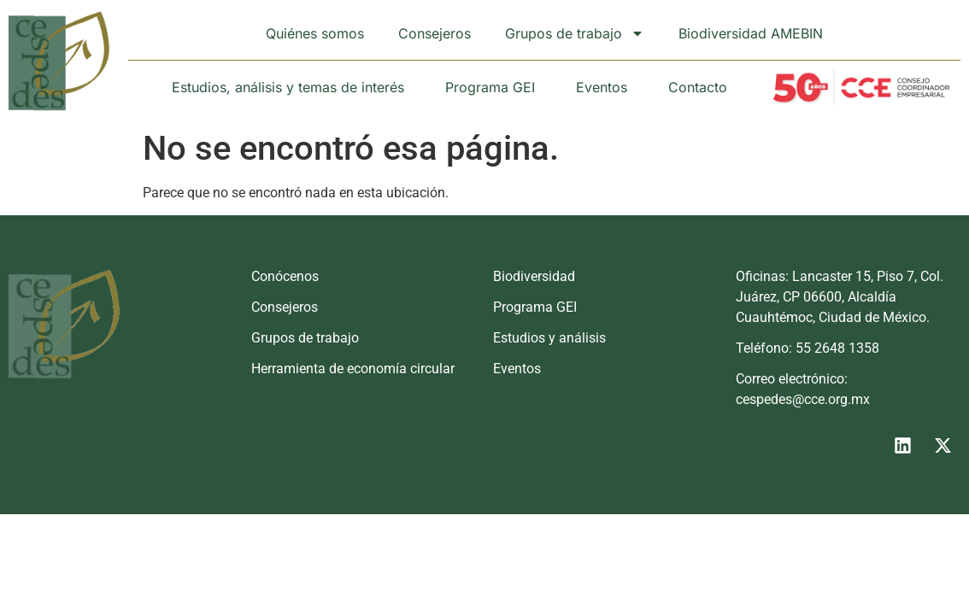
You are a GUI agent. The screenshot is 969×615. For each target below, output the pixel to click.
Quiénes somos (315, 33)
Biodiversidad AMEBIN (750, 33)
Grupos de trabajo (574, 33)
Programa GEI (490, 87)
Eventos (601, 87)
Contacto (697, 87)
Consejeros (434, 33)
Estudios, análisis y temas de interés (288, 87)
